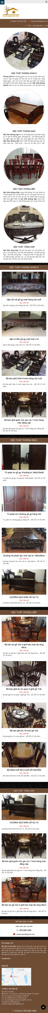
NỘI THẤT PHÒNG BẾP (24, 189)
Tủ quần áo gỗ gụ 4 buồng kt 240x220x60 (24, 472)
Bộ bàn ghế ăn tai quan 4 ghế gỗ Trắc (24, 689)
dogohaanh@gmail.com (38, 21)
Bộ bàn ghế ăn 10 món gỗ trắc (24, 730)
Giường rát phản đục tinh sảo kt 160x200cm (24, 555)
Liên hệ (26, 303)
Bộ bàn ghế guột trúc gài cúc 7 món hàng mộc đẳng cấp (24, 421)
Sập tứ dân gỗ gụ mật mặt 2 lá (24, 339)
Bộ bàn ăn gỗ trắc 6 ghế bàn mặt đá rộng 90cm (24, 646)
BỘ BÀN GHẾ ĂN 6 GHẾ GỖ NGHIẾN (24, 770)
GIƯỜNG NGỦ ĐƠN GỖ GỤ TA (24, 597)
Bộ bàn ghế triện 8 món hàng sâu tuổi (24, 378)
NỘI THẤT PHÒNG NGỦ (24, 131)
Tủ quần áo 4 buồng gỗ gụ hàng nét (24, 514)
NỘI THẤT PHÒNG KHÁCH (24, 73)
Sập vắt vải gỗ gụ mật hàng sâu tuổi (24, 299)
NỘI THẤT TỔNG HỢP (24, 247)
